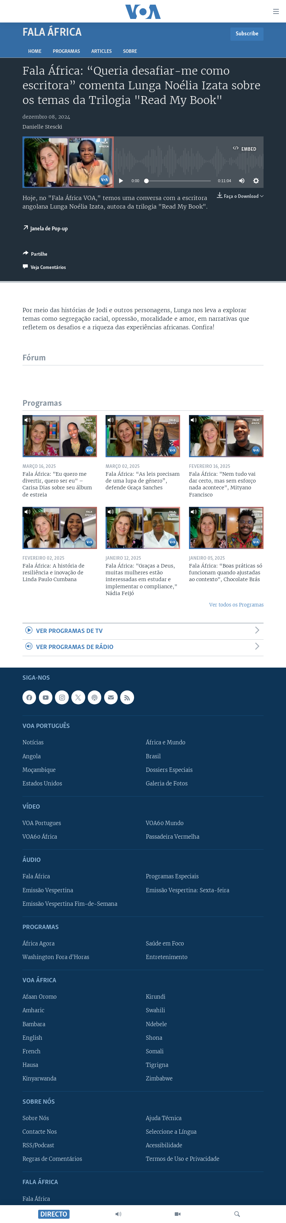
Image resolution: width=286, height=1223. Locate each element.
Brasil (153, 756)
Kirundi (155, 997)
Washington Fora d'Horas (55, 957)
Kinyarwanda (39, 1078)
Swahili (155, 1010)
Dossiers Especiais (169, 770)
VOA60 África (39, 837)
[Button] (35, 255)
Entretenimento (167, 957)
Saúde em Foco (165, 943)
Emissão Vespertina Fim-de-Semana (69, 903)
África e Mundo (165, 742)
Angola (31, 756)
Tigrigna (157, 1065)
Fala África (36, 876)
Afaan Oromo (39, 997)
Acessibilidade (164, 1145)
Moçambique (39, 770)
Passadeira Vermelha (172, 837)
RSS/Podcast (38, 1145)
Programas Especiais (172, 876)
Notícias (33, 742)
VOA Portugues (41, 823)
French (31, 1051)
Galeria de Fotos (167, 783)
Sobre (130, 51)
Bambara (33, 1024)
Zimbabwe (159, 1078)
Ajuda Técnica (164, 1118)
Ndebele (156, 1024)
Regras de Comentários (52, 1159)
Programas (66, 51)
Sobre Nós (35, 1118)
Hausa (30, 1065)
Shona (154, 1037)
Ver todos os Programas (236, 605)
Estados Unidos (42, 783)
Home (34, 51)
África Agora (38, 943)
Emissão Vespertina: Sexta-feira (187, 890)
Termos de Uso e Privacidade (182, 1159)
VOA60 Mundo (165, 823)
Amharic (33, 1010)
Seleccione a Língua (171, 1132)
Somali (155, 1051)
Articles (101, 51)
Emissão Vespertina (47, 890)
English (32, 1037)
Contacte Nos (39, 1132)
